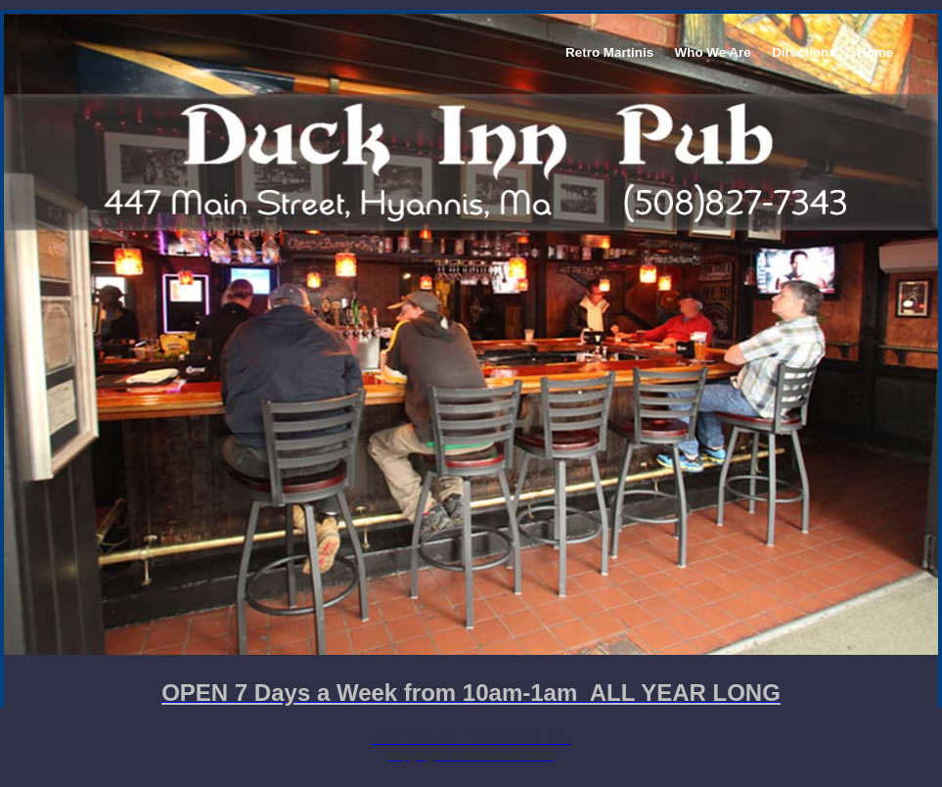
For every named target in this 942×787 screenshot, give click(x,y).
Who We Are (713, 52)
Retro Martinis (609, 52)
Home (875, 52)
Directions (803, 52)
